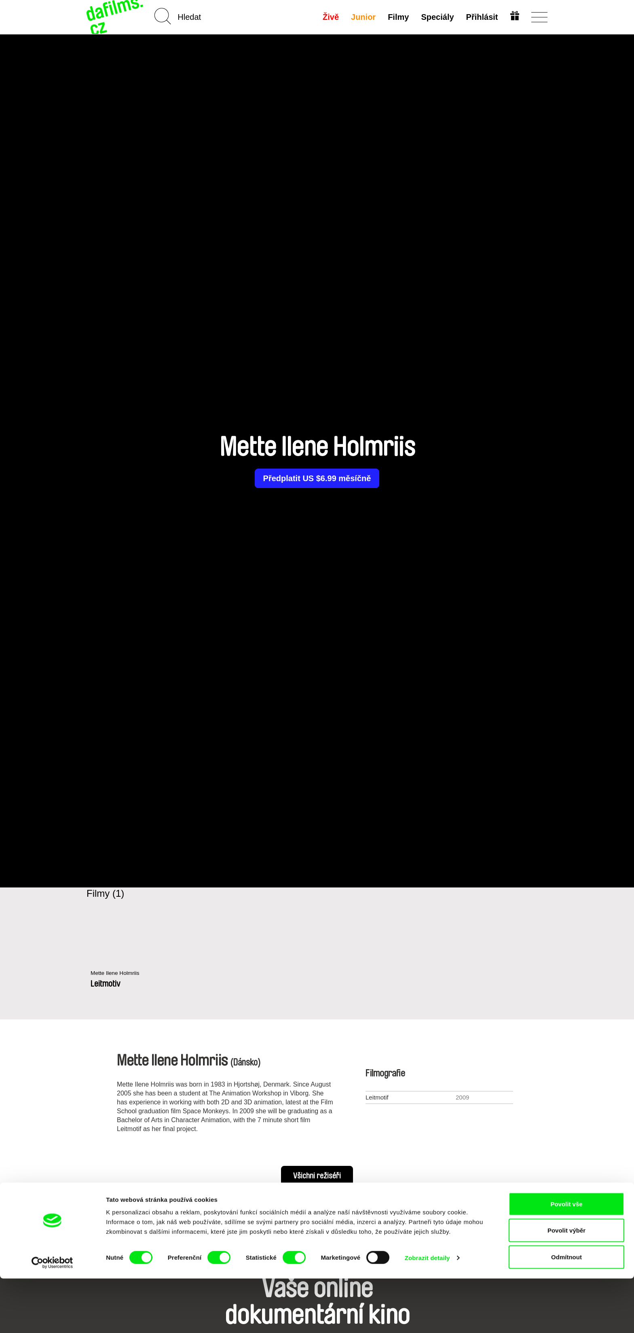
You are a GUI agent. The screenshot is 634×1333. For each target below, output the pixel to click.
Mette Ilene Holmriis (117, 973)
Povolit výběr (566, 1285)
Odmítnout (566, 1311)
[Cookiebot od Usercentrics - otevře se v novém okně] (52, 1317)
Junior (362, 17)
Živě (330, 17)
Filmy (397, 17)
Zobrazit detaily (427, 1312)
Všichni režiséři (317, 1176)
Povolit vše (566, 1258)
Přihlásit (481, 17)
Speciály (436, 17)
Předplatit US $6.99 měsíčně (317, 478)
